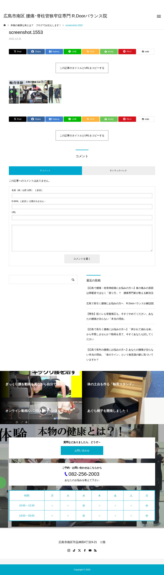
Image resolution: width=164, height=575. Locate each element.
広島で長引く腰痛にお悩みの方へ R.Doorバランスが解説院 (120, 303)
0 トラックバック (118, 170)
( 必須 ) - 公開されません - (29, 201)
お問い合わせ (82, 450)
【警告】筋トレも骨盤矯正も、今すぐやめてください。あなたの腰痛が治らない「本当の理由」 (119, 316)
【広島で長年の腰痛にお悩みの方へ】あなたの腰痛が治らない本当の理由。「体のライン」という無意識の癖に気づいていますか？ (119, 354)
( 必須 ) (27, 190)
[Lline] (72, 51)
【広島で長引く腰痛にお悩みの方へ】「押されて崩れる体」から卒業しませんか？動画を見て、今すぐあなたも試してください (119, 334)
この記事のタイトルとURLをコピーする (82, 67)
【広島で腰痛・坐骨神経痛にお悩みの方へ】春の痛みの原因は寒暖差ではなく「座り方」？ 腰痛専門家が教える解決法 (119, 290)
